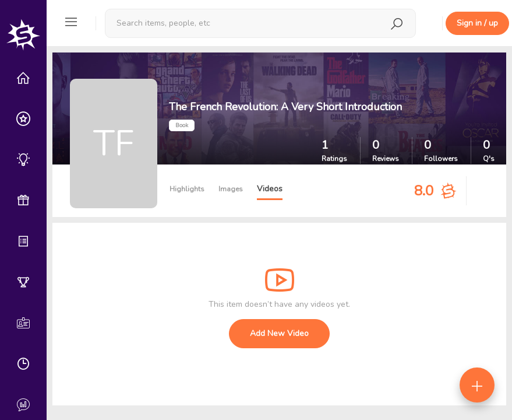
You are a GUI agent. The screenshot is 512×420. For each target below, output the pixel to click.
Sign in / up (477, 23)
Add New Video (279, 333)
